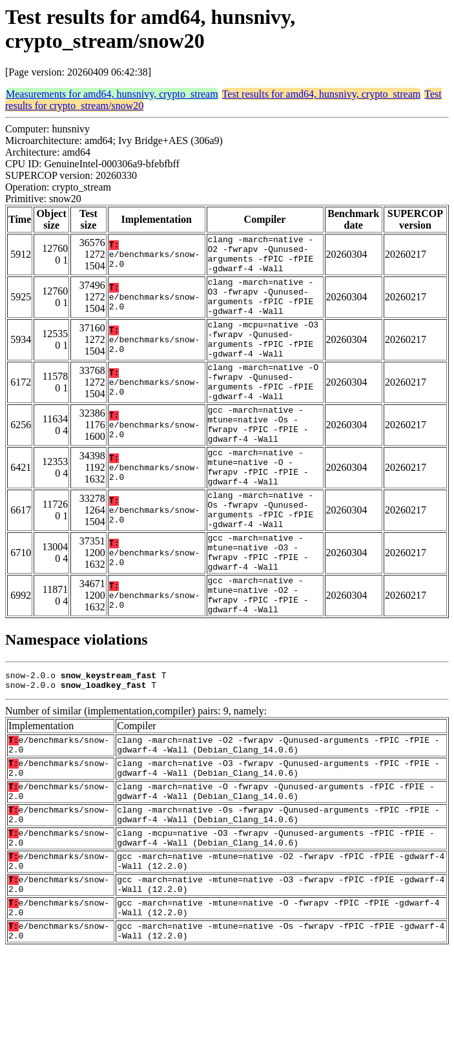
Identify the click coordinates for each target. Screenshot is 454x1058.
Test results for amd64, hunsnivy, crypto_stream (321, 93)
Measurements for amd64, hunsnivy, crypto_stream (112, 93)
